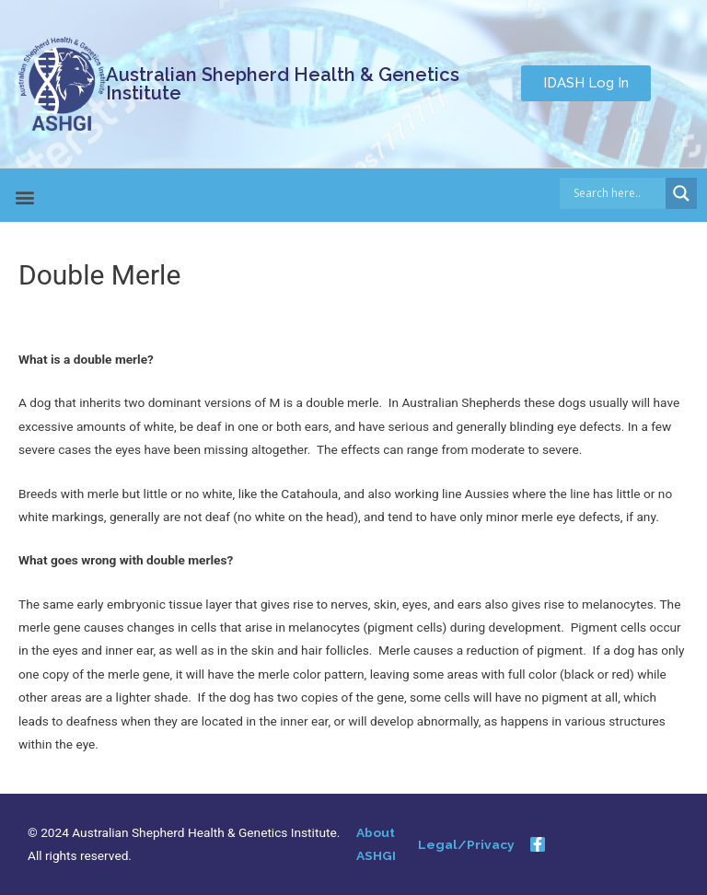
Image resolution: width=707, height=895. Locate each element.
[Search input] (617, 193)
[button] (586, 83)
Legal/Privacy (466, 844)
